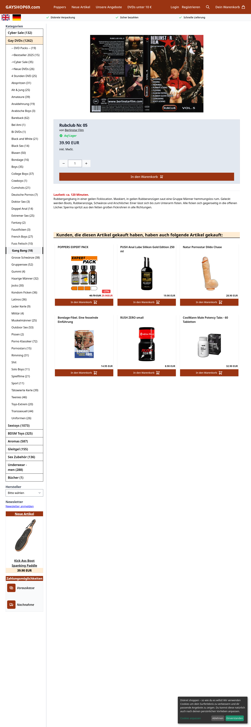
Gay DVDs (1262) (20, 40)
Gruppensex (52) (21, 264)
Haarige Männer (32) (23, 278)
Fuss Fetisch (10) (21, 243)
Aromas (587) (18, 441)
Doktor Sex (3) (19, 202)
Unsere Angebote (109, 7)
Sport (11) (16, 383)
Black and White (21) (23, 139)
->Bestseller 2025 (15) (24, 55)
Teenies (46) (18, 397)
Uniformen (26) (20, 418)
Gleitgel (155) (18, 449)
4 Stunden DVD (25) (23, 76)
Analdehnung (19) (22, 104)
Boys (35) (16, 167)
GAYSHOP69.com (23, 7)
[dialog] (213, 710)
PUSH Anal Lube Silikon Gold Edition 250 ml (147, 249)
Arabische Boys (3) (22, 111)
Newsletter (14, 502)
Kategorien (14, 26)
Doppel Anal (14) (21, 209)
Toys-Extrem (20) (21, 404)
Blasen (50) (17, 153)
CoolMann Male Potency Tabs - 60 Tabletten (205, 320)
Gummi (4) (17, 271)
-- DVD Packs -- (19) (22, 48)
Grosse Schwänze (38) (24, 257)
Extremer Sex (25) (21, 216)
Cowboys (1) (18, 181)
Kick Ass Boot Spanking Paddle (24, 563)
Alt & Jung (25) (19, 90)
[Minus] (63, 163)
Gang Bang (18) (21, 250)
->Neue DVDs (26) (21, 69)
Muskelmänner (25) (23, 320)
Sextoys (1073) (18, 425)
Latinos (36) (17, 299)
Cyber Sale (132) (20, 33)
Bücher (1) (15, 477)
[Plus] (86, 163)
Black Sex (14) (19, 146)
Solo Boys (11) (19, 369)
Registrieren (191, 7)
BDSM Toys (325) (20, 433)
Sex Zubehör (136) (21, 457)
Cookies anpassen (190, 718)
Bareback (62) (19, 118)
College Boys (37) (21, 174)
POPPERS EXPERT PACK (73, 247)
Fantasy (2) (17, 223)
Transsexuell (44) (21, 411)
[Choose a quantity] (75, 163)
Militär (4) (16, 313)
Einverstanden (234, 718)
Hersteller (13, 487)
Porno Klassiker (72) (23, 341)
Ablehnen (217, 718)
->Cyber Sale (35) (21, 62)
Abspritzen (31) (20, 83)
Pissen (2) (16, 334)
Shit (12, 362)
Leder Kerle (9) (19, 306)
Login (175, 7)
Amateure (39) (19, 97)
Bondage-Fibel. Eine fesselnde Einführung (78, 320)
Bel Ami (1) (17, 125)
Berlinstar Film (74, 130)
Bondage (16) (19, 160)
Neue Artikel (80, 7)
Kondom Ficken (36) (23, 292)
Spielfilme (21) (19, 376)
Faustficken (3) (19, 230)
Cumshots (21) (19, 188)
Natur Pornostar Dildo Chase (202, 247)
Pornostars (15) (20, 348)
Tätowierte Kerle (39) (23, 390)
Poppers (60, 7)
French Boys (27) (21, 236)
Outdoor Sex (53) (21, 327)
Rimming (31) (19, 355)
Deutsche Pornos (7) (23, 195)
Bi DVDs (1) (17, 132)
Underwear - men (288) (17, 467)
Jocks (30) (16, 285)
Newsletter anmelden (20, 506)
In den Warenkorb (147, 177)
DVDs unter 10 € (139, 7)
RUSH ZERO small (132, 318)
